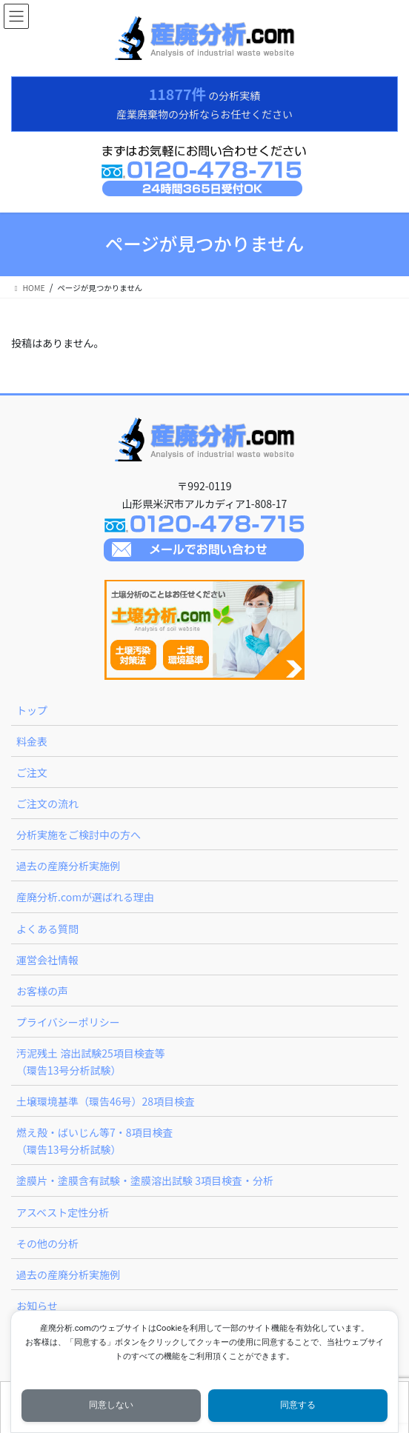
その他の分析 (47, 1243)
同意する (298, 1405)
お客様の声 (42, 990)
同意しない (111, 1405)
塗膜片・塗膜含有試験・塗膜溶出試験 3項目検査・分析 (144, 1180)
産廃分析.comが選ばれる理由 (85, 896)
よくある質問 (47, 928)
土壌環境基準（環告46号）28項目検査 (105, 1101)
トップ (31, 710)
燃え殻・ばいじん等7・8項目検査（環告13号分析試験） (94, 1141)
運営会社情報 (47, 959)
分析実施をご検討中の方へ (78, 834)
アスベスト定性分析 (62, 1212)
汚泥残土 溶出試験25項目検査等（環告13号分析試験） (90, 1062)
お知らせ (37, 1305)
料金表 (31, 741)
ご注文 (31, 772)
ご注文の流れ (47, 803)
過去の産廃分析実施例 (68, 865)
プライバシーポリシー (68, 1022)
